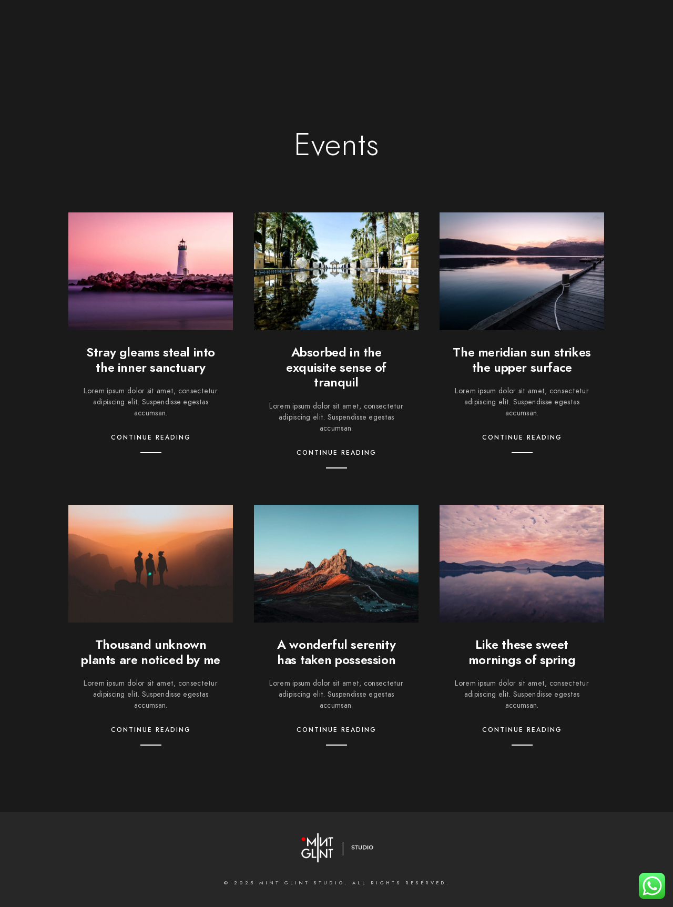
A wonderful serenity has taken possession (336, 652)
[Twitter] (307, 21)
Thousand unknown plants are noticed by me (150, 652)
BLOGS (542, 43)
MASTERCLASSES (481, 43)
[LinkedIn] (326, 21)
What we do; (283, 43)
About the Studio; (201, 43)
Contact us (408, 43)
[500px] (363, 21)
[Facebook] (288, 21)
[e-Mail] (381, 21)
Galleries (347, 43)
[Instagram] (344, 21)
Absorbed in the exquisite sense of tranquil (336, 367)
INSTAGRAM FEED (604, 43)
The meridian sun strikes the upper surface (521, 359)
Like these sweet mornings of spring (522, 652)
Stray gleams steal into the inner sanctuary (150, 359)
